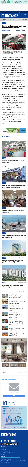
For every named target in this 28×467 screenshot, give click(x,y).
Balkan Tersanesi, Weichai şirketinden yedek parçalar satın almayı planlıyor (14, 236)
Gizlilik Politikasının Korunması (7, 452)
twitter (5, 440)
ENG (18, 12)
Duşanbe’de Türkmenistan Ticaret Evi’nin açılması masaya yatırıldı (13, 211)
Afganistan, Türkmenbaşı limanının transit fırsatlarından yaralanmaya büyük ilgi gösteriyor (16, 308)
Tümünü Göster (22, 291)
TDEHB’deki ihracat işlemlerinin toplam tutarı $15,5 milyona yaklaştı (16, 329)
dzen (14, 440)
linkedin (8, 440)
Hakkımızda (3, 449)
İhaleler (4, 373)
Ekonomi (4, 22)
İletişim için (3, 454)
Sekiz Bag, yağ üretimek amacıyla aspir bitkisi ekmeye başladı (16, 334)
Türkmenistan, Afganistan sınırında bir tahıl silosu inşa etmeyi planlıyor (17, 302)
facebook (2, 440)
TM (21, 12)
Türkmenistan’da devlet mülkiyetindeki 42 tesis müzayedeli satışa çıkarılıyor (12, 286)
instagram (11, 440)
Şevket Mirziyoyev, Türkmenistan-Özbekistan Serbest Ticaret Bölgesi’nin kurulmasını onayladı (13, 186)
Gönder (14, 395)
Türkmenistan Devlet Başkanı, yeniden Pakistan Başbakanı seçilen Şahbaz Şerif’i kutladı (16, 322)
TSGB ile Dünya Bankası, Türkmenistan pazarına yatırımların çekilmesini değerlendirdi (12, 261)
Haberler (4, 292)
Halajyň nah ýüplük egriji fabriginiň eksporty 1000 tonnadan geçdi (13, 161)
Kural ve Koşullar (4, 451)
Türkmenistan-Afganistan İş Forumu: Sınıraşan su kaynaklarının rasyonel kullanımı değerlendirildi (15, 315)
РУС (24, 12)
